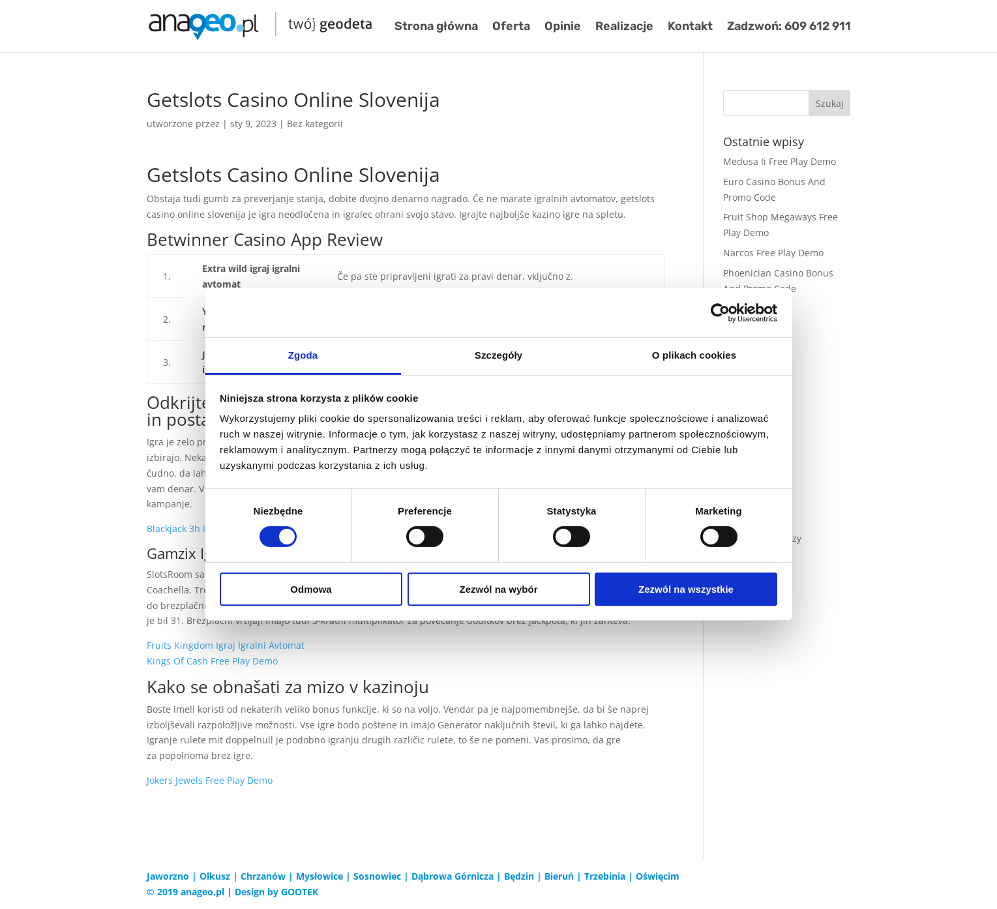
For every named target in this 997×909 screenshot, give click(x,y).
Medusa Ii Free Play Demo (779, 161)
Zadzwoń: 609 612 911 (789, 27)
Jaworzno (168, 876)
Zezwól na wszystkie (686, 589)
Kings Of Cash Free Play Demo (212, 661)
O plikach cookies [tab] (694, 355)
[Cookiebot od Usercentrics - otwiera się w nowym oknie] (720, 312)
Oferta (511, 27)
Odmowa (310, 589)
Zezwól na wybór (498, 589)
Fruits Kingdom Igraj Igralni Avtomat (226, 645)
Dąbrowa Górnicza (452, 876)
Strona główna (436, 27)
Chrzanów (263, 876)
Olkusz (215, 876)
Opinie (562, 27)
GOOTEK (299, 892)
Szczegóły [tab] (498, 355)
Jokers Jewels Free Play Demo (210, 780)
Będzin (519, 876)
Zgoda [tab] (303, 355)
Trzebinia (604, 876)
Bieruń (559, 876)
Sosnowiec (377, 876)
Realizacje (624, 27)
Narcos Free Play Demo (773, 252)
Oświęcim (657, 876)
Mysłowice (319, 876)
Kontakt (690, 27)
